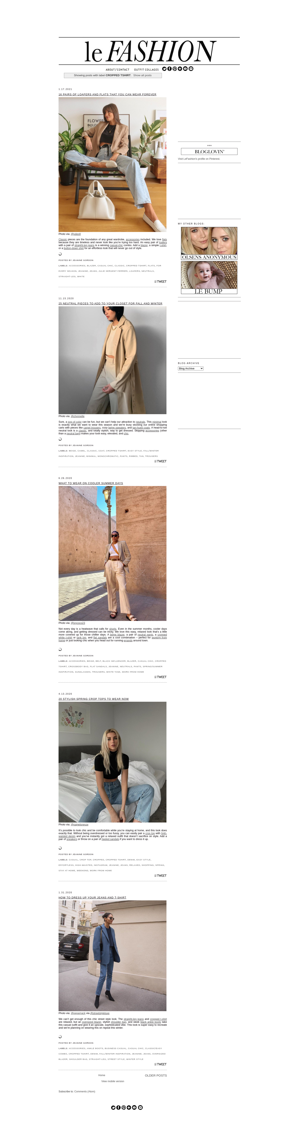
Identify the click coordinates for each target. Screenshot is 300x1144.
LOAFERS (134, 271)
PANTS (124, 456)
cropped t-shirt (158, 1019)
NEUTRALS (148, 271)
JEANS (93, 271)
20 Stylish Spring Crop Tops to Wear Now (94, 699)
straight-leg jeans (84, 245)
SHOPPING (148, 865)
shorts (112, 628)
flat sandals (100, 637)
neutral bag (72, 433)
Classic (63, 239)
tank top (81, 637)
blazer (144, 245)
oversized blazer (91, 1022)
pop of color (75, 421)
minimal (156, 421)
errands (128, 640)
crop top (150, 833)
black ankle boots (150, 1022)
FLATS (151, 265)
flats (164, 239)
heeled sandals (110, 839)
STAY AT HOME (67, 870)
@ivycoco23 (78, 623)
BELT (98, 661)
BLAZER (91, 265)
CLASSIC (120, 265)
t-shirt (163, 245)
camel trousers (92, 427)
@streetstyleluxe (99, 1013)
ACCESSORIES (77, 265)
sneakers (71, 839)
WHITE (81, 276)
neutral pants (145, 634)
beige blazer (117, 634)
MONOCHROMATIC (108, 456)
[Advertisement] (149, 21)
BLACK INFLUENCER (114, 661)
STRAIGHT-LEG (67, 276)
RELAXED (134, 865)
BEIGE (72, 451)
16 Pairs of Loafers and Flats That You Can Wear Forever (107, 94)
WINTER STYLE (135, 1059)
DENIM (131, 860)
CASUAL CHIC (105, 265)
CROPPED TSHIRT (136, 265)
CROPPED (98, 860)
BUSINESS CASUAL (115, 1048)
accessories (133, 239)
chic (126, 433)
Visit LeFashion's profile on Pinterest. (199, 158)
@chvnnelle (77, 416)
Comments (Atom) (84, 1091)
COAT (102, 451)
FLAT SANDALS (98, 666)
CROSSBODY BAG (78, 666)
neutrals (140, 421)
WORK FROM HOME (133, 672)
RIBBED (133, 456)
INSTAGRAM (101, 865)
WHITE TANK (113, 672)
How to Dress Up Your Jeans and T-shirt (92, 897)
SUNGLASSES (83, 672)
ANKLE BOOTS (95, 1048)
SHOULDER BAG (78, 1059)
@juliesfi (76, 234)
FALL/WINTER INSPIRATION (114, 1054)
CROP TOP (85, 860)
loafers (163, 242)
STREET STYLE (116, 1059)
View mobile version (112, 1081)
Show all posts (142, 75)
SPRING (159, 865)
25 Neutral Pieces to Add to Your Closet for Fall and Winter (110, 303)
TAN (141, 456)
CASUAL (73, 860)
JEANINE (83, 271)
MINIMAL (91, 456)
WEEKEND (82, 870)
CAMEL (81, 451)
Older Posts (156, 1075)
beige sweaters (117, 427)
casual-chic (116, 245)
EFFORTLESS (66, 865)
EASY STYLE (135, 451)
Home (101, 1075)
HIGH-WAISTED (83, 865)
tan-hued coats (141, 427)
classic (82, 430)
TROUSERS (151, 456)
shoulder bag (118, 1022)
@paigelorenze (79, 824)
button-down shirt (74, 248)
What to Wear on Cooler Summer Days (91, 483)
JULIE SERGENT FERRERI (113, 271)
